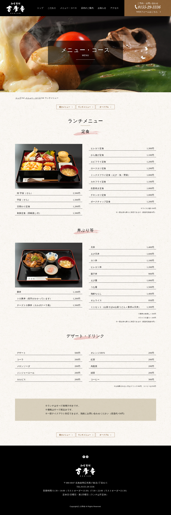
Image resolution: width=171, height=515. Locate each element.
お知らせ (102, 8)
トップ (40, 8)
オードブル (104, 107)
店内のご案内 (87, 8)
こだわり (52, 8)
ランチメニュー (84, 107)
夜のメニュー (64, 107)
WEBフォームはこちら (147, 12)
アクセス (114, 8)
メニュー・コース (68, 8)
